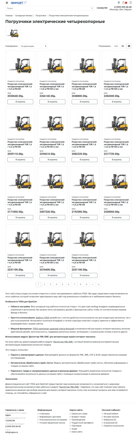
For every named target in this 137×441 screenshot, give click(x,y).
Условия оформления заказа (52, 423)
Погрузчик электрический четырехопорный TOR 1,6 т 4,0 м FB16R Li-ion (116, 144)
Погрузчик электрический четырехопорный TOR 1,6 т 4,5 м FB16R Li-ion (52, 202)
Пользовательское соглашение (53, 420)
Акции (74, 429)
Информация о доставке (50, 417)
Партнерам (76, 426)
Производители (78, 420)
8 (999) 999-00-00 (13, 426)
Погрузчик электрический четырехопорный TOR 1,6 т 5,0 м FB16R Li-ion (116, 202)
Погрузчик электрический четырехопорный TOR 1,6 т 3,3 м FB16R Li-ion (116, 86)
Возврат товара (79, 417)
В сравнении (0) (110, 423)
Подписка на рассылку (114, 426)
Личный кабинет (111, 414)
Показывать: (105, 46)
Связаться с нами (79, 414)
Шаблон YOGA (42, 318)
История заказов (111, 417)
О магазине (44, 414)
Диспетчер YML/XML (63, 342)
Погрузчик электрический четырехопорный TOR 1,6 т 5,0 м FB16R (84, 202)
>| (98, 285)
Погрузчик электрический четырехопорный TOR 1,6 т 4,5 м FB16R (19, 202)
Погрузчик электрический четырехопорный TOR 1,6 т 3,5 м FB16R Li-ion (52, 144)
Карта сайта (77, 432)
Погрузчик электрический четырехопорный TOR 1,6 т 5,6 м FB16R (19, 260)
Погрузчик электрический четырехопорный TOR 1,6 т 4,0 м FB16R (84, 144)
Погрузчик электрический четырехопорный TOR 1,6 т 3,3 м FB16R (84, 86)
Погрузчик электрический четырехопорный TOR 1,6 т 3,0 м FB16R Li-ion (52, 86)
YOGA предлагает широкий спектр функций (53, 329)
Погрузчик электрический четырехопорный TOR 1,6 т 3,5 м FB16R (19, 144)
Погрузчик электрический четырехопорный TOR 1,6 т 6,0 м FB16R (84, 260)
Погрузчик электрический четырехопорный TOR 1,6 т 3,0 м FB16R (19, 86)
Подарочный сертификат (83, 423)
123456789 (10, 421)
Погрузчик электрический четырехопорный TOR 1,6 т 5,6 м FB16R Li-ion (52, 260)
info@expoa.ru (11, 432)
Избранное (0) (110, 420)
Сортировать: (11, 46)
